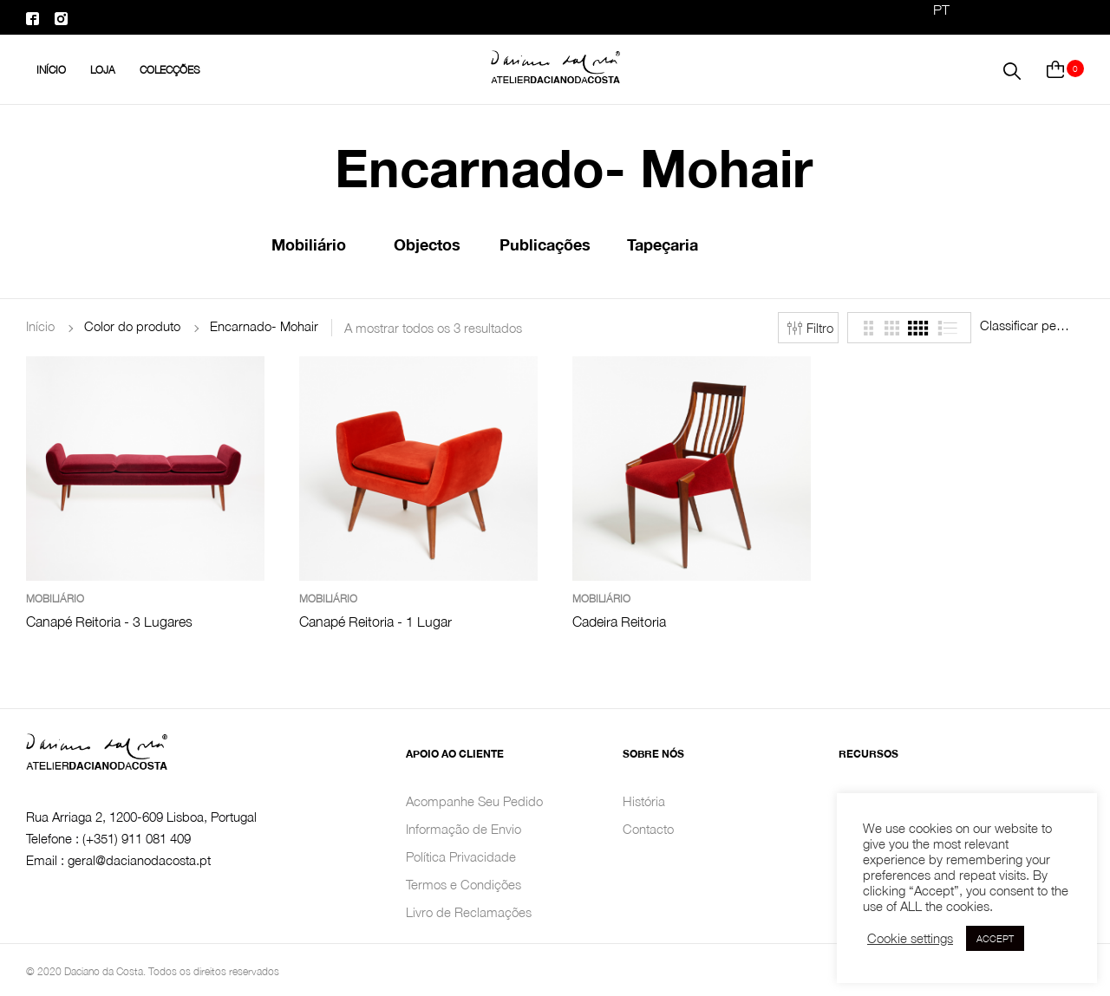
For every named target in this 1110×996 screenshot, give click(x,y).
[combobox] (1032, 325)
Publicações (545, 244)
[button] (1012, 69)
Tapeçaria (662, 244)
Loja (102, 69)
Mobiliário (308, 244)
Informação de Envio (463, 829)
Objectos (427, 244)
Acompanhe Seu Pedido (474, 801)
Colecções (170, 69)
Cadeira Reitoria (619, 621)
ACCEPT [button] (995, 938)
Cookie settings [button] (910, 938)
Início (40, 326)
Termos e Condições (463, 884)
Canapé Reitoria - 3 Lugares (109, 621)
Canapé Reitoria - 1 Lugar (375, 621)
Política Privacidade (461, 856)
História (644, 801)
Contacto (648, 829)
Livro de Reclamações (469, 912)
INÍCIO (51, 69)
